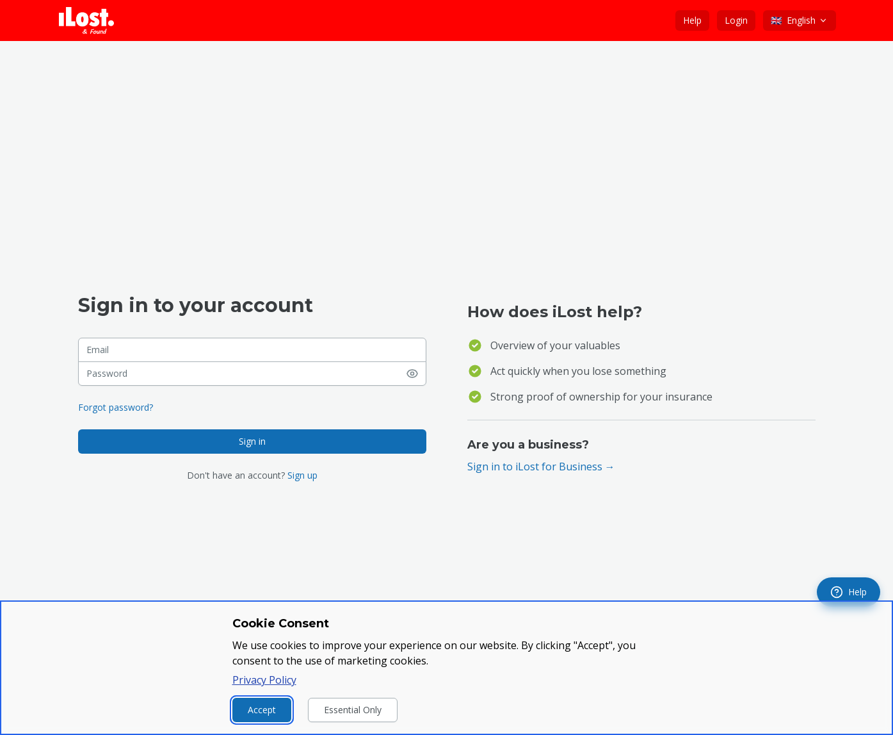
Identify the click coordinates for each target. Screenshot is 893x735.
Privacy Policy (264, 680)
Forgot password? (115, 407)
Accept (262, 710)
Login (736, 20)
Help (692, 20)
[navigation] (848, 592)
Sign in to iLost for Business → (541, 466)
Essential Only (353, 710)
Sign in (252, 441)
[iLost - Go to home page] (86, 20)
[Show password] (416, 373)
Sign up (302, 475)
